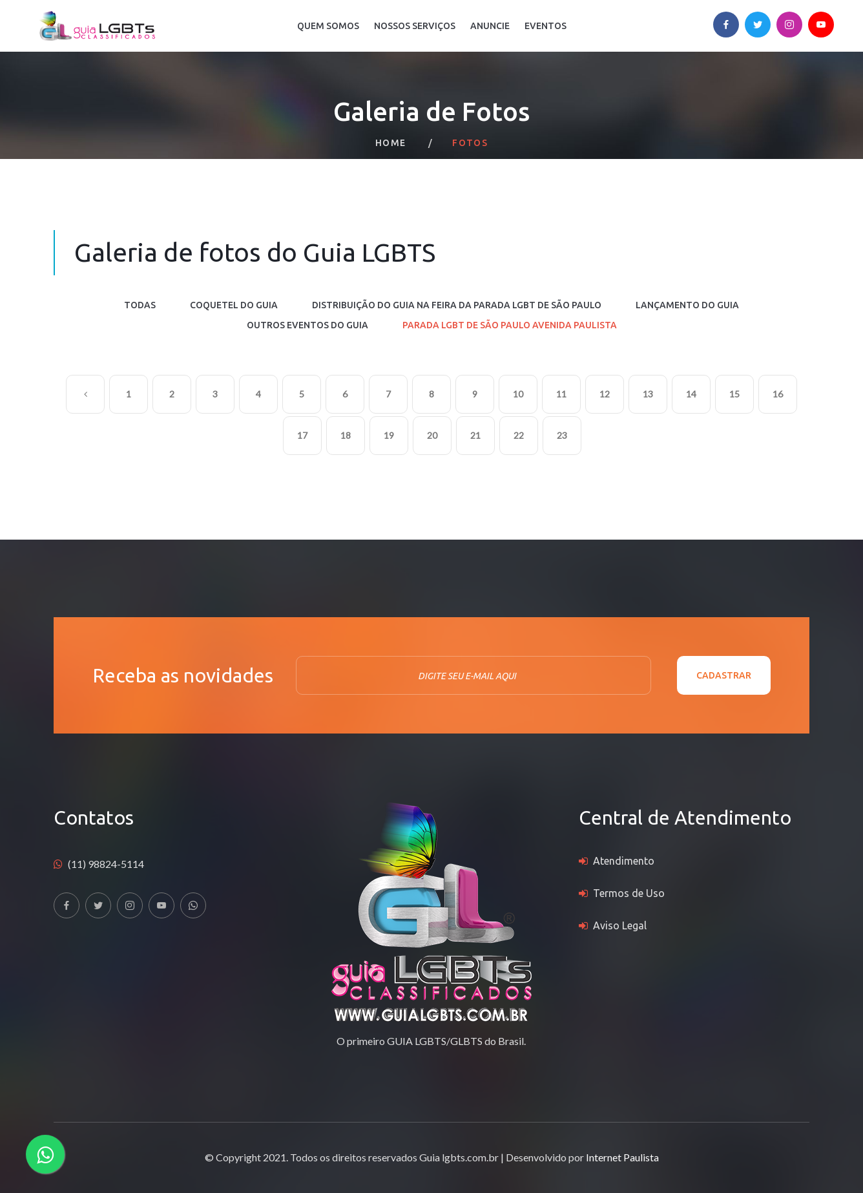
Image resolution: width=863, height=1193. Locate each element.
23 (562, 435)
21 (475, 435)
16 (778, 393)
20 (432, 435)
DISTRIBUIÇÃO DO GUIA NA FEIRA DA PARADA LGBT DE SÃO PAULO (456, 305)
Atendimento (623, 861)
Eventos (546, 26)
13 (648, 393)
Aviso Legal (620, 925)
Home (390, 143)
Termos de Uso (629, 893)
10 (518, 393)
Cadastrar (723, 675)
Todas (140, 305)
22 (519, 435)
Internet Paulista (622, 1157)
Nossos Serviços (414, 26)
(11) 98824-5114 (106, 864)
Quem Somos (328, 26)
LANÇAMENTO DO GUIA (687, 305)
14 (691, 393)
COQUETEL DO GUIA (234, 305)
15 (734, 393)
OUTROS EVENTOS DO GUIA (307, 325)
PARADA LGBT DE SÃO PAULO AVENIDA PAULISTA (509, 325)
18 (345, 435)
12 (604, 393)
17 (302, 435)
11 (561, 393)
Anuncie (490, 26)
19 (389, 435)
